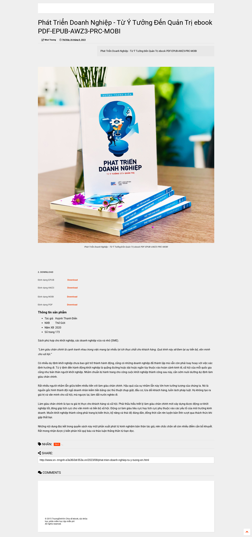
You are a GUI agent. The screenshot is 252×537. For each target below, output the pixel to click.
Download (72, 280)
